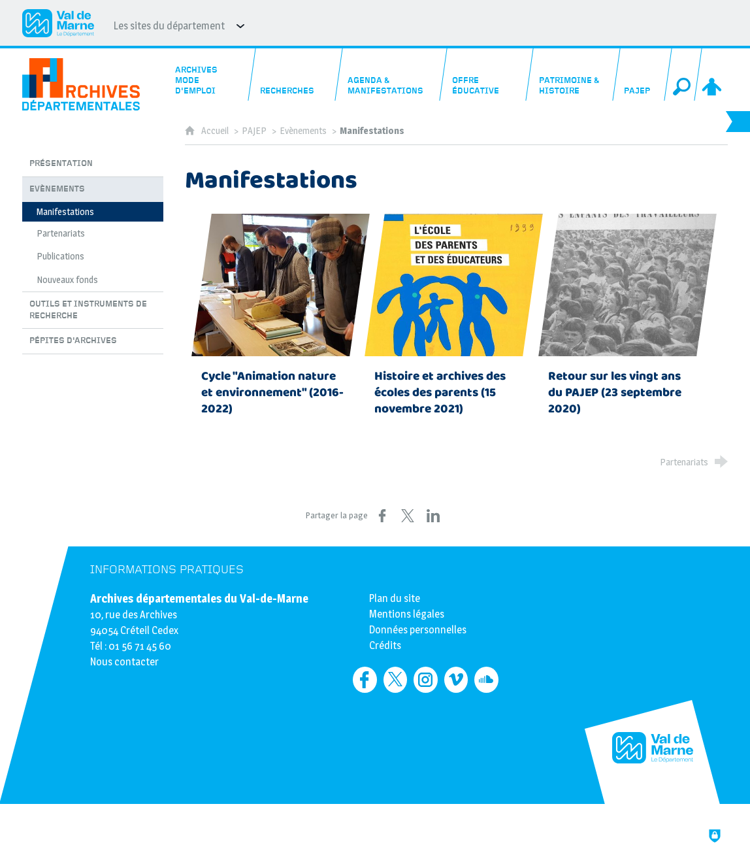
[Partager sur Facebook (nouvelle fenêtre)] (382, 516)
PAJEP (254, 131)
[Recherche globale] (683, 74)
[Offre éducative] (487, 74)
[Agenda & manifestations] (392, 74)
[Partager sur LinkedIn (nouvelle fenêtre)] (433, 516)
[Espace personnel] (712, 74)
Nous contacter (124, 662)
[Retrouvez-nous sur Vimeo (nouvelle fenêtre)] (456, 680)
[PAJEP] (643, 74)
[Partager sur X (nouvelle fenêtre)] (408, 516)
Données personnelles (417, 630)
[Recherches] (296, 74)
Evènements (303, 131)
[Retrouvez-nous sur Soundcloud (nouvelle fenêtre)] (486, 680)
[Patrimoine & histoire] (574, 74)
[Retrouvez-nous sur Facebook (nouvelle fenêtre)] (365, 680)
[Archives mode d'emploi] (210, 74)
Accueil (216, 131)
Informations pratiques (167, 569)
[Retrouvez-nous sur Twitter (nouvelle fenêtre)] (395, 680)
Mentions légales (406, 614)
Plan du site (394, 598)
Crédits (385, 645)
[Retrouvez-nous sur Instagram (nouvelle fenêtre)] (426, 680)
